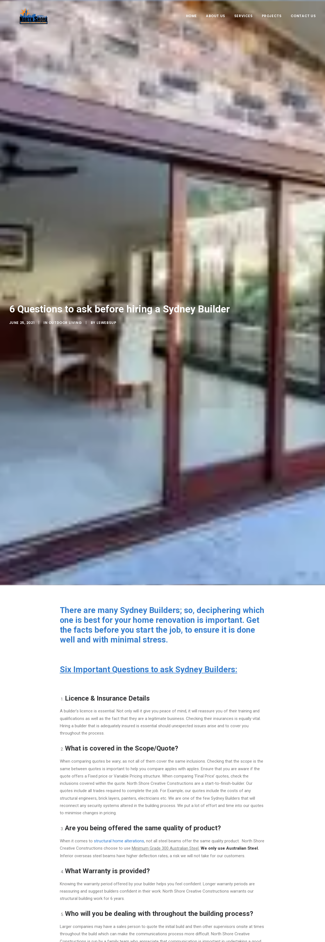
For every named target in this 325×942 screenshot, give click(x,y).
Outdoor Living (65, 285)
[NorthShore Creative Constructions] (33, 22)
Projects (272, 21)
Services (243, 21)
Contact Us (303, 21)
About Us (215, 21)
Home (191, 21)
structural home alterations (119, 766)
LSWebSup (107, 285)
